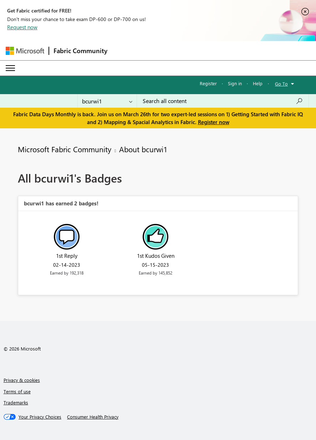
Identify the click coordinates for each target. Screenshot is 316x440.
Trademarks (16, 402)
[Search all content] (223, 101)
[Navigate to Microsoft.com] (25, 51)
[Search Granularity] (107, 101)
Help (258, 83)
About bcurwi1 (143, 149)
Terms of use (17, 391)
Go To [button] (281, 84)
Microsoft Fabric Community (64, 149)
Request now (22, 27)
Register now (213, 122)
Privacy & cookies (22, 380)
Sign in (235, 83)
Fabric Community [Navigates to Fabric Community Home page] (80, 50)
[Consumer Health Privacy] (92, 416)
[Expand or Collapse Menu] (10, 68)
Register (208, 83)
